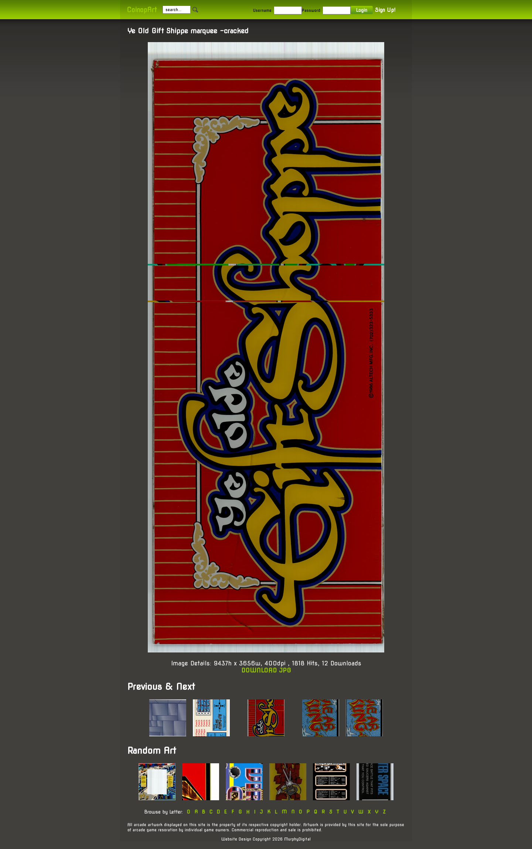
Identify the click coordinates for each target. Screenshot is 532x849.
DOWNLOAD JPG (266, 670)
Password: (311, 10)
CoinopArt (142, 10)
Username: (263, 10)
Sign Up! (385, 10)
